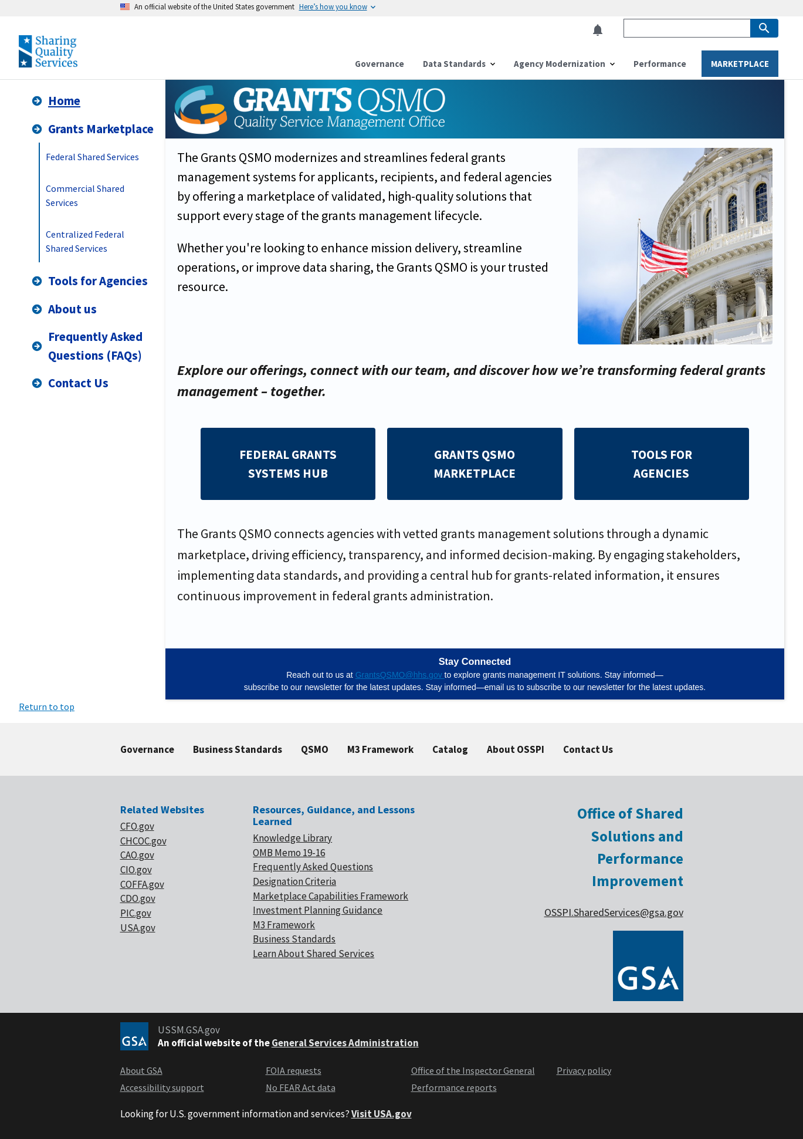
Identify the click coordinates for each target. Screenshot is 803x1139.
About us (64, 309)
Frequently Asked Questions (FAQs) (87, 346)
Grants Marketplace (92, 129)
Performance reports (454, 1087)
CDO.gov (137, 898)
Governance (147, 749)
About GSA (141, 1070)
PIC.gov (135, 913)
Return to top (46, 706)
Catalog (450, 749)
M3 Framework (380, 749)
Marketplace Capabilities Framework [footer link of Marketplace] (330, 896)
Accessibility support (162, 1087)
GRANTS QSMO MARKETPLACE (474, 464)
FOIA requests (293, 1070)
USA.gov (137, 927)
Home (55, 101)
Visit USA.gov (381, 1113)
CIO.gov (136, 869)
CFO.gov (137, 826)
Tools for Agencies (89, 281)
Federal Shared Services (92, 157)
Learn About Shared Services (313, 953)
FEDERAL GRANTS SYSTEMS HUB (288, 464)
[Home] (48, 62)
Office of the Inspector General (473, 1070)
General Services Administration (345, 1042)
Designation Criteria (294, 881)
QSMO (314, 749)
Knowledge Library (292, 838)
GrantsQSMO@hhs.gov (400, 675)
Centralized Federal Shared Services (85, 241)
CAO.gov (137, 855)
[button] (601, 30)
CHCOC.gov (143, 840)
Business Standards (237, 749)
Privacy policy (584, 1070)
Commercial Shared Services (85, 195)
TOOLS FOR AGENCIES (661, 464)
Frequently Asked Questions (313, 866)
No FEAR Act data (301, 1087)
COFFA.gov (142, 884)
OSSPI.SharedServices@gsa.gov (613, 912)
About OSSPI (515, 749)
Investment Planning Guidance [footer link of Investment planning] (317, 910)
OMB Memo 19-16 (289, 852)
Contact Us (70, 383)
